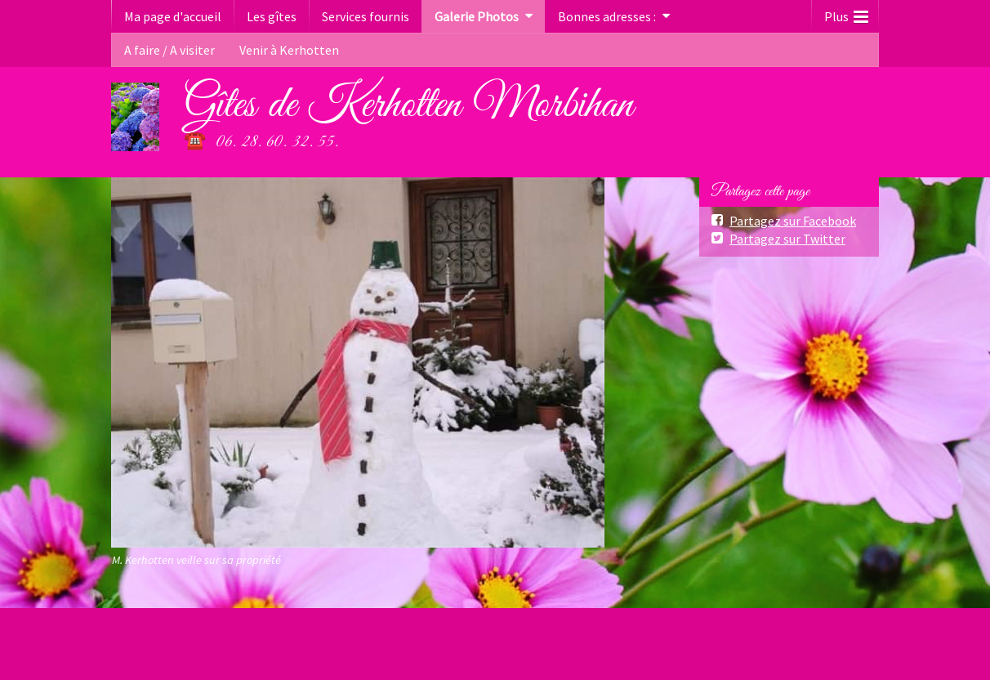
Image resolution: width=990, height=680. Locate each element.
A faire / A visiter (169, 50)
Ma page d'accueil (172, 16)
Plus (846, 12)
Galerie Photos (477, 16)
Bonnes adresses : (607, 16)
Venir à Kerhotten (289, 50)
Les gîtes (272, 16)
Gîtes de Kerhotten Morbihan (408, 105)
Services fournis (365, 16)
